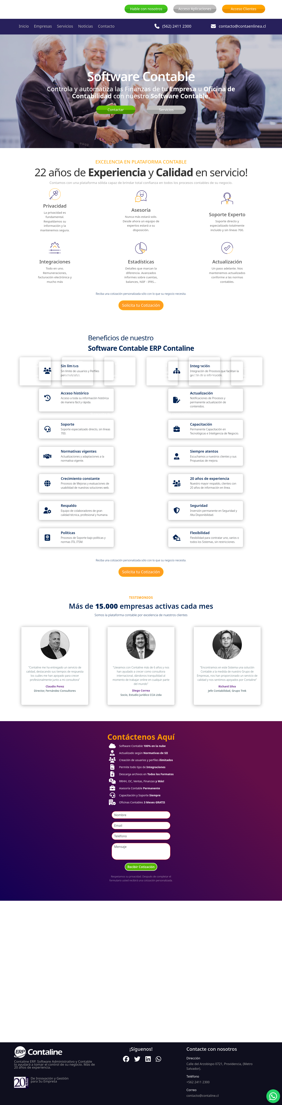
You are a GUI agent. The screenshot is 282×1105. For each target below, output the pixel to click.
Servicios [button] (65, 26)
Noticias (85, 26)
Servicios (166, 109)
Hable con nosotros (146, 8)
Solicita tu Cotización (141, 305)
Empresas (43, 26)
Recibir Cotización (141, 1008)
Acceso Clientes (243, 8)
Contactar (116, 109)
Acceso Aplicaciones (194, 8)
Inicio (24, 26)
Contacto (106, 26)
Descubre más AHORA (141, 404)
